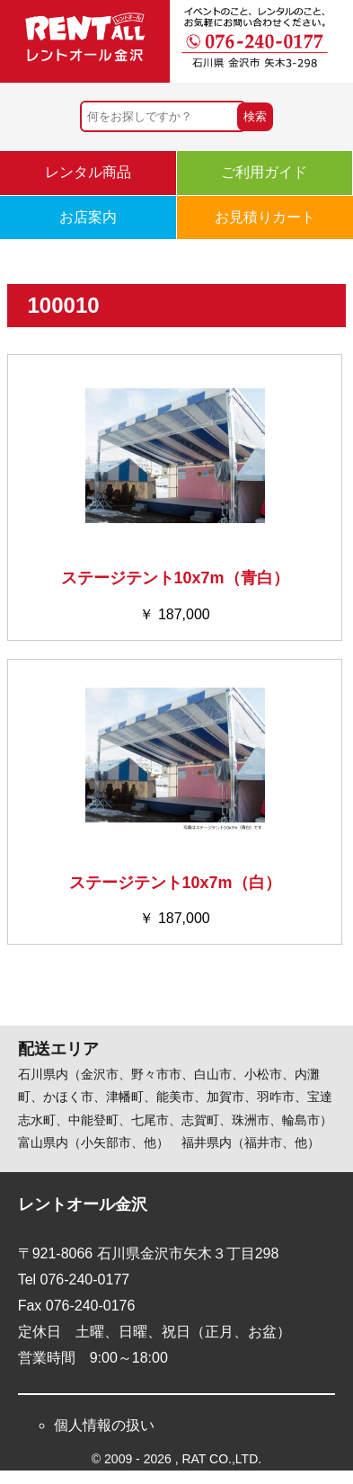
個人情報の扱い (104, 1425)
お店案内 (88, 217)
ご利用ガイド (264, 172)
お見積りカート (265, 217)
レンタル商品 (88, 172)
